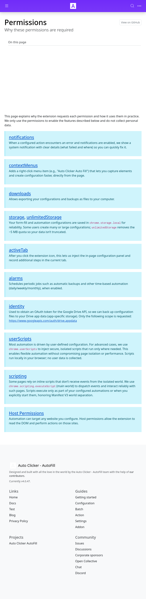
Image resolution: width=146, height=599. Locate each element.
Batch (79, 509)
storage (16, 217)
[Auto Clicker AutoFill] (32, 465)
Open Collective (86, 561)
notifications (21, 137)
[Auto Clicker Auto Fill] (73, 6)
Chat (78, 567)
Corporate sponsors (89, 555)
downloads (20, 193)
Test (12, 509)
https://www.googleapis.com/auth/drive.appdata (43, 321)
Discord (80, 573)
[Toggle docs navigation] (6, 6)
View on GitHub (130, 22)
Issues (79, 543)
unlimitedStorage (44, 217)
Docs (12, 503)
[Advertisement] (73, 85)
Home (13, 497)
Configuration (85, 503)
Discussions (83, 549)
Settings (81, 521)
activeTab (18, 250)
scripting (18, 376)
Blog (12, 515)
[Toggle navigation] (139, 6)
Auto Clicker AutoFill (23, 543)
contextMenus (23, 165)
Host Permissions (26, 413)
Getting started (85, 497)
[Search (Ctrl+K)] (132, 5)
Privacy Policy (18, 521)
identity (16, 306)
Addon (79, 527)
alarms (16, 278)
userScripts (20, 339)
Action (79, 515)
